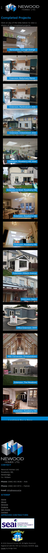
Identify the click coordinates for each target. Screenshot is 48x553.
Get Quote (5, 510)
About (3, 502)
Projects (4, 507)
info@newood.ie (14, 490)
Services (4, 505)
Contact (4, 512)
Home (3, 499)
